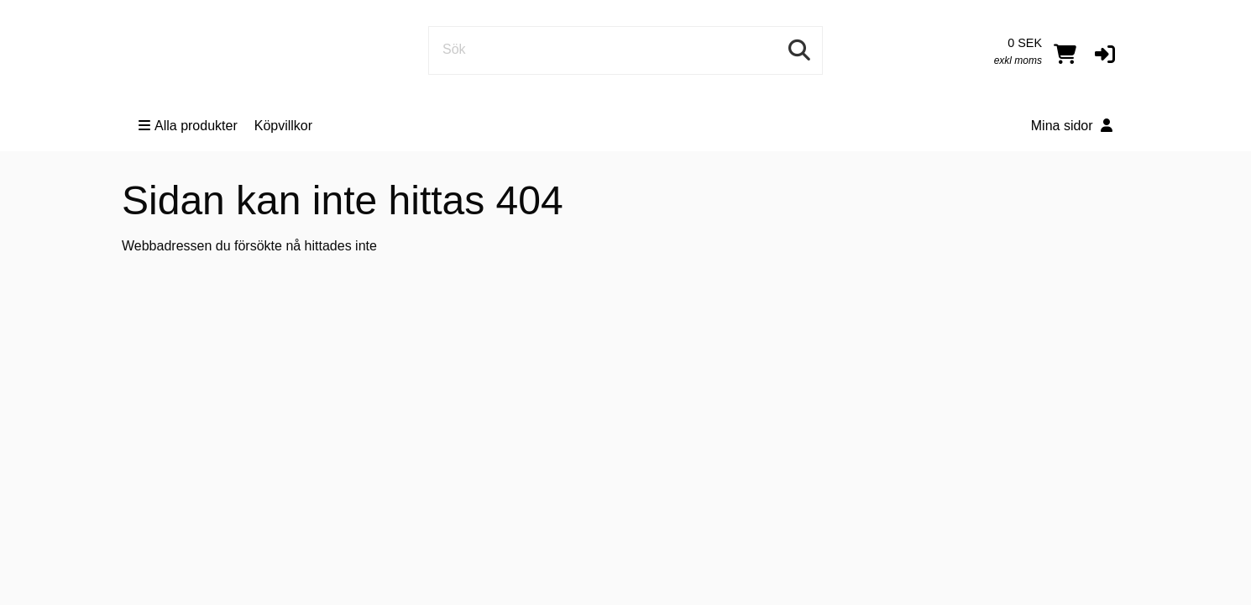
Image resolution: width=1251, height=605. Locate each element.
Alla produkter (188, 125)
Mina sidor (1071, 125)
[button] (1105, 53)
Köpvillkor (283, 125)
